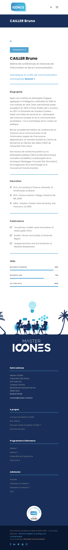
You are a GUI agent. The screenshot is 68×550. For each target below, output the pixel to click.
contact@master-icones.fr (21, 398)
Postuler (13, 479)
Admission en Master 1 (19, 483)
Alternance (15, 460)
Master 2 (14, 452)
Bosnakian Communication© (34, 539)
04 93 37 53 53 (16, 394)
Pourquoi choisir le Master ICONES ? (25, 425)
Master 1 (13, 448)
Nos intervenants (17, 429)
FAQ (12, 491)
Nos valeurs (15, 421)
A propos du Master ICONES (22, 417)
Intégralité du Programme (21, 456)
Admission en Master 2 (20, 487)
